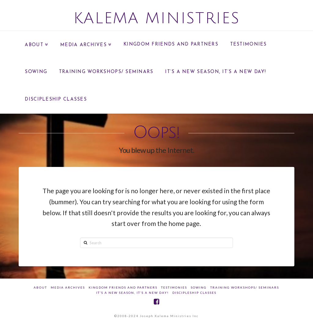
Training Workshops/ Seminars (244, 287)
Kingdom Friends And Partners (123, 287)
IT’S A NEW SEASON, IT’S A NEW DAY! (132, 292)
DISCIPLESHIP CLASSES (194, 292)
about (40, 287)
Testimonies (174, 287)
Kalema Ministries (156, 18)
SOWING (199, 287)
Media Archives (68, 287)
